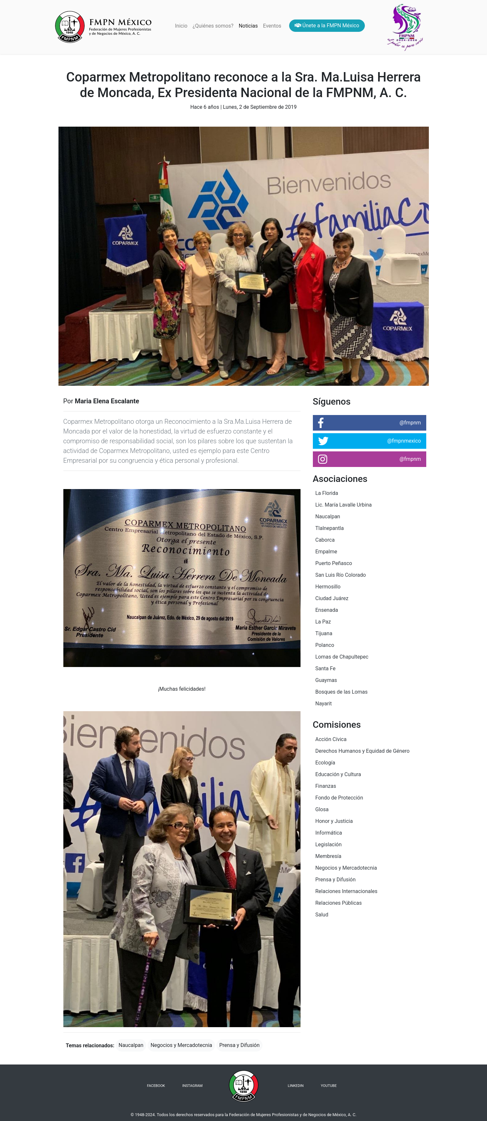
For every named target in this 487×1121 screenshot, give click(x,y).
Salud (321, 915)
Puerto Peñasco (333, 563)
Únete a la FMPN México (327, 25)
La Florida (326, 493)
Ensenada (326, 610)
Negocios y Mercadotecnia (181, 1045)
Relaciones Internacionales (346, 891)
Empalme (326, 551)
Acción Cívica (331, 739)
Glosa (322, 809)
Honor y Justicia (334, 821)
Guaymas (326, 680)
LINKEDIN (296, 1086)
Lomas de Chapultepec (341, 657)
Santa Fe (325, 668)
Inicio (182, 25)
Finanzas (325, 786)
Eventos (272, 26)
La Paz (323, 622)
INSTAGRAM (192, 1086)
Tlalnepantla (329, 528)
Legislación (328, 844)
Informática (328, 833)
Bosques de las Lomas (341, 692)
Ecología (325, 763)
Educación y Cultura (338, 774)
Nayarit (323, 703)
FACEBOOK (156, 1086)
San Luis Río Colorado (340, 575)
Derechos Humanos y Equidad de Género (362, 751)
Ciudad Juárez (332, 598)
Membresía (328, 856)
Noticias (248, 26)
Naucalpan (131, 1045)
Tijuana (323, 633)
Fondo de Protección (339, 798)
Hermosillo (328, 587)
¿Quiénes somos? (213, 26)
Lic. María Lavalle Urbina (343, 505)
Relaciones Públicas (338, 903)
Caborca (325, 540)
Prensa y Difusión (239, 1045)
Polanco (324, 645)
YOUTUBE (329, 1086)
